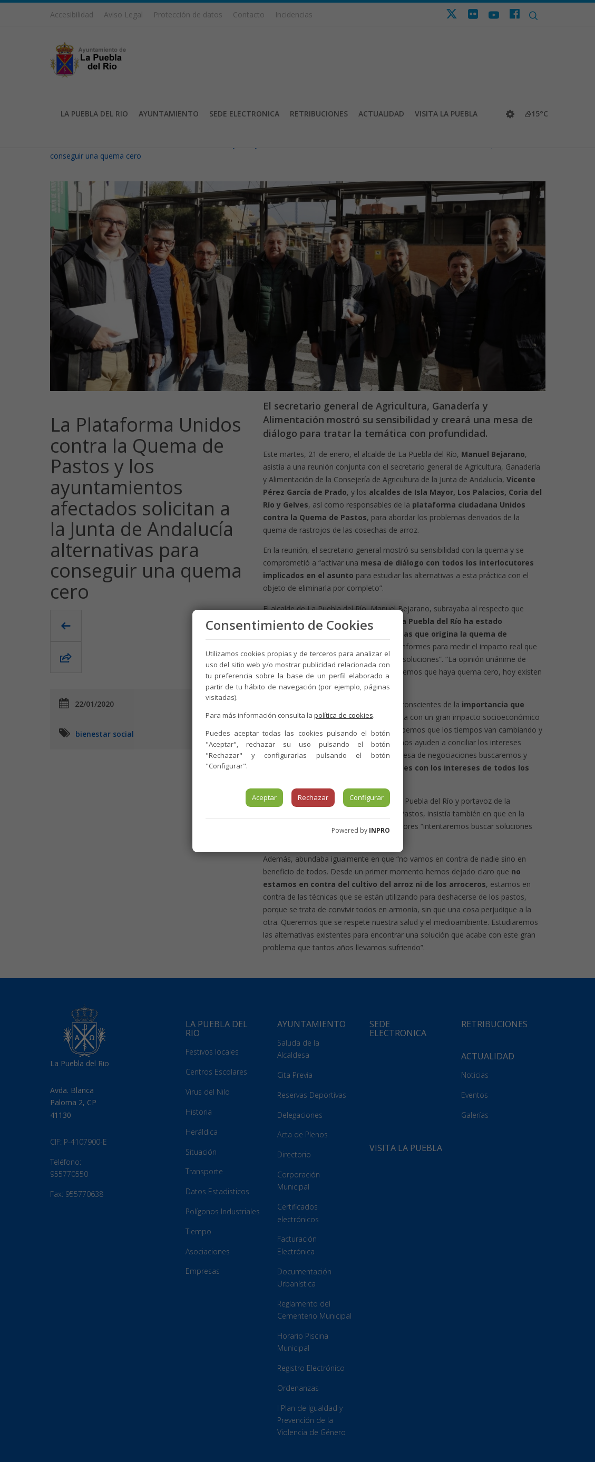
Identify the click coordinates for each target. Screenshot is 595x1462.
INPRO (379, 830)
